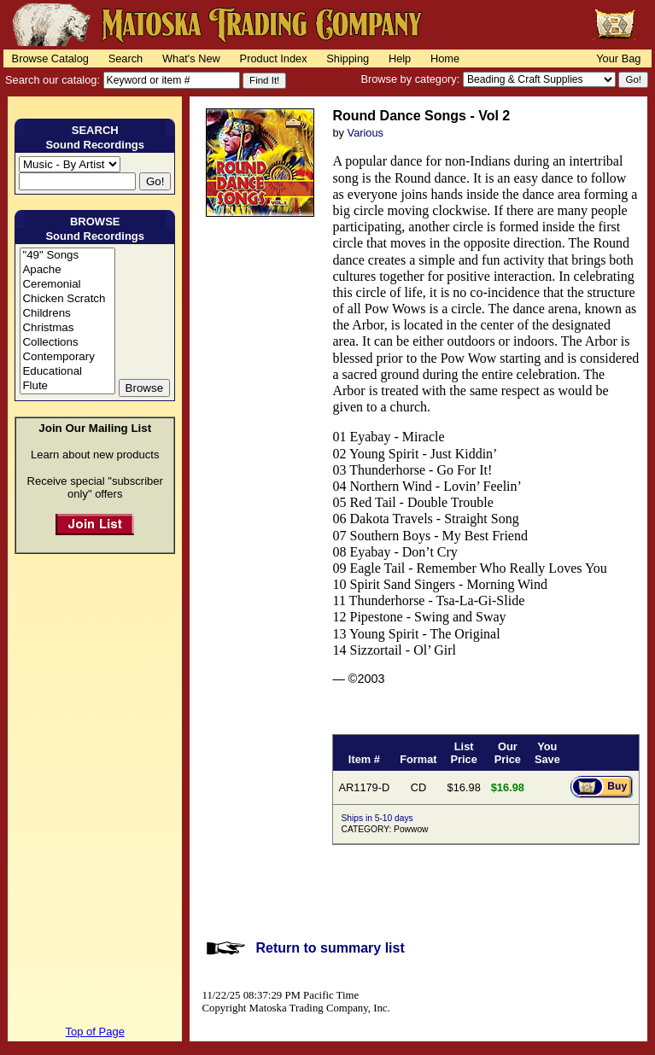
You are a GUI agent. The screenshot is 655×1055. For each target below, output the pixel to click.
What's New (191, 58)
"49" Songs (67, 255)
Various (365, 132)
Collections (67, 342)
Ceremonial (67, 284)
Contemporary (67, 357)
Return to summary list (329, 948)
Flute (67, 386)
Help (400, 58)
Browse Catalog (50, 58)
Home (444, 58)
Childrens (67, 313)
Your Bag (618, 58)
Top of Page (95, 1031)
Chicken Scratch (67, 299)
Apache (67, 270)
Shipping (347, 58)
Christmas (67, 328)
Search (125, 58)
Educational (67, 371)
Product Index (273, 58)
